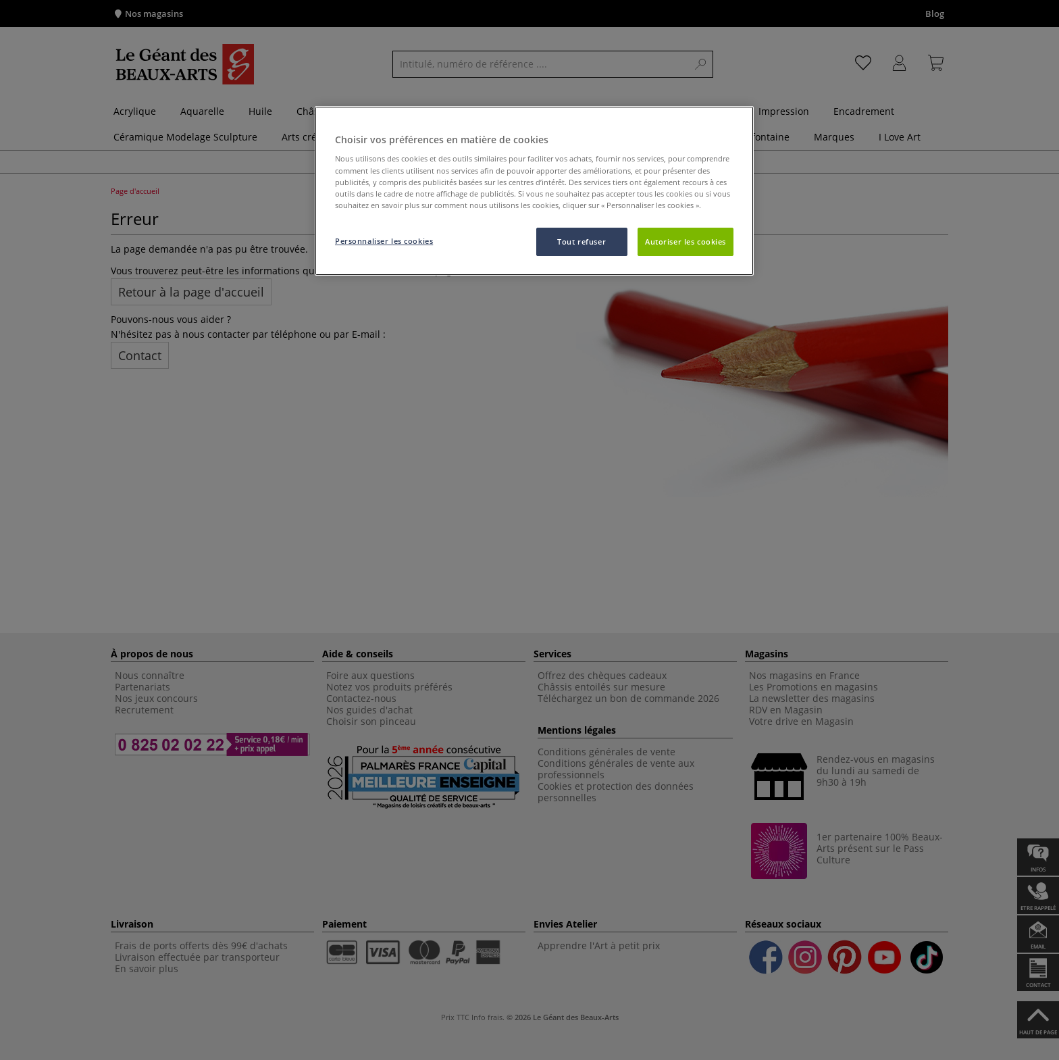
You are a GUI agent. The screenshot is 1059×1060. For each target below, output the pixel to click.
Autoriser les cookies (685, 241)
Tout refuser (581, 241)
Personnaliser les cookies (384, 241)
